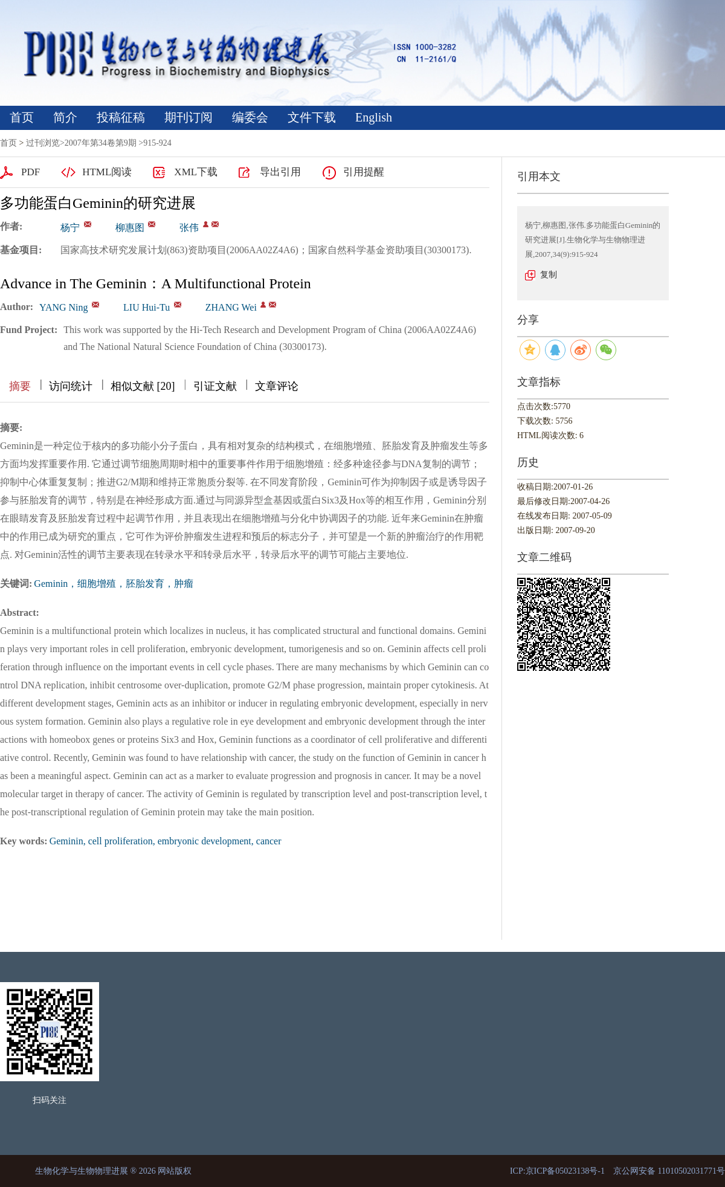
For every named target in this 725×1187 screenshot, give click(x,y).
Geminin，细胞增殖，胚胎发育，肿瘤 (113, 583)
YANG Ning (63, 307)
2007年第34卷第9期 (101, 142)
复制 (548, 274)
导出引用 (280, 172)
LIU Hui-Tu (146, 307)
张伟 (189, 227)
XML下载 (196, 172)
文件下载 (312, 117)
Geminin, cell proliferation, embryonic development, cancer (166, 841)
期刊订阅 (188, 117)
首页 (22, 117)
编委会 (250, 117)
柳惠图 (129, 227)
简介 (65, 117)
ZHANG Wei (231, 307)
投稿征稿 (121, 117)
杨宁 (70, 227)
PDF (30, 172)
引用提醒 (363, 172)
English (373, 117)
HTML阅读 (107, 172)
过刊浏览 (43, 142)
